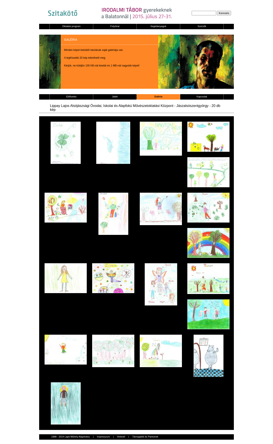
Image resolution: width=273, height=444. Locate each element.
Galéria (158, 96)
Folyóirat (114, 26)
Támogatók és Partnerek (145, 436)
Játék (115, 96)
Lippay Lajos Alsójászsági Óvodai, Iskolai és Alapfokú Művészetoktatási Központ (111, 106)
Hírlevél (121, 436)
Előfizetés (71, 96)
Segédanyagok (158, 26)
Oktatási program (71, 26)
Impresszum (103, 436)
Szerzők (202, 26)
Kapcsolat (202, 96)
